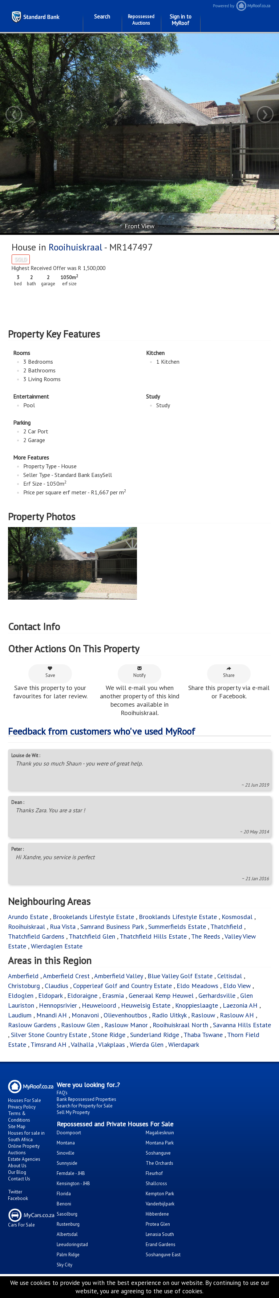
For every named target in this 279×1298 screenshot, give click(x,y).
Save (50, 672)
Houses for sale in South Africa (26, 1136)
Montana (66, 1143)
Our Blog (17, 1172)
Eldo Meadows (197, 985)
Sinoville (65, 1153)
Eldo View (237, 985)
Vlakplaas (111, 1044)
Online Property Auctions (24, 1149)
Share (229, 672)
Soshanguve (158, 1153)
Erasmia (113, 995)
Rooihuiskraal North (180, 1025)
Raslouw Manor (126, 1025)
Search (102, 16)
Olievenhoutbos (125, 1015)
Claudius (56, 985)
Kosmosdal (237, 917)
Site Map (16, 1126)
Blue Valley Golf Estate (180, 976)
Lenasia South (160, 1234)
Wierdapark (183, 1044)
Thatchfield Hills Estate (153, 936)
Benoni (64, 1204)
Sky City (64, 1265)
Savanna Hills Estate (242, 1025)
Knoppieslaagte (196, 1005)
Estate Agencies (24, 1159)
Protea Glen (158, 1224)
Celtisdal (229, 976)
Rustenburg (68, 1224)
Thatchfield (226, 926)
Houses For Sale (24, 1100)
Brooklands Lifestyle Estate (178, 917)
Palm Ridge (68, 1255)
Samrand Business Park (111, 926)
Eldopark (50, 995)
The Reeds (205, 936)
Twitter (15, 1192)
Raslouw (203, 1015)
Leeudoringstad (72, 1244)
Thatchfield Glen (92, 936)
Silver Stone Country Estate (49, 1034)
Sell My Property (73, 1112)
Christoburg (24, 985)
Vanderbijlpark (160, 1204)
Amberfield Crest (66, 976)
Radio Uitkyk (169, 1015)
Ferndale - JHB (71, 1173)
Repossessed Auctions (141, 19)
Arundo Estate (28, 917)
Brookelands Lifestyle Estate (93, 917)
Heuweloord (99, 1005)
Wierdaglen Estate (56, 946)
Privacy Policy (22, 1107)
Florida (64, 1194)
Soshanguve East (163, 1255)
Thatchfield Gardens (36, 936)
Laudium (20, 1015)
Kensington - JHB (73, 1183)
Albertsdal (67, 1234)
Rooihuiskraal (75, 247)
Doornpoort (69, 1133)
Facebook (18, 1198)
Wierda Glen (146, 1044)
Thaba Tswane (203, 1034)
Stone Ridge (108, 1034)
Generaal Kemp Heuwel (161, 995)
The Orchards (159, 1163)
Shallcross (156, 1183)
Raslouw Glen (80, 1025)
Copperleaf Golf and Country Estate (122, 985)
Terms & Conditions (19, 1116)
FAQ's (62, 1093)
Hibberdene (157, 1214)
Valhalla (82, 1044)
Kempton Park (160, 1194)
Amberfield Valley (118, 976)
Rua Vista (63, 926)
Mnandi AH (51, 1015)
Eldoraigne (82, 995)
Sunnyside (67, 1163)
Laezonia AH (240, 1005)
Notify (139, 672)
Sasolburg (67, 1214)
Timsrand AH (48, 1044)
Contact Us (19, 1179)
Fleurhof (154, 1173)
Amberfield (23, 976)
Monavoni (85, 1015)
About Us (17, 1166)
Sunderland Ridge (154, 1034)
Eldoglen (20, 995)
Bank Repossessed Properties (86, 1099)
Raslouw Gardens (32, 1025)
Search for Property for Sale (85, 1106)
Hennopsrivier (58, 1005)
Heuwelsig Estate (145, 1005)
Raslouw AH (237, 1015)
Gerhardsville (216, 995)
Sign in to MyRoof (180, 19)
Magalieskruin (160, 1133)
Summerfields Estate (177, 926)
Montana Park (160, 1143)
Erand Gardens (160, 1244)
